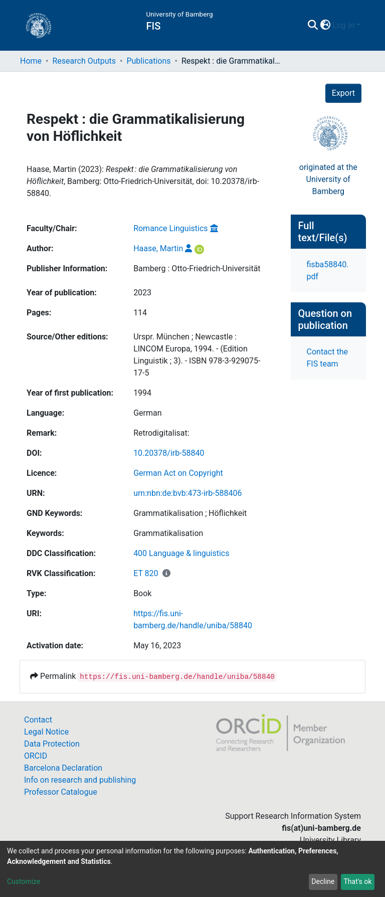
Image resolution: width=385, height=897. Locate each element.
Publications (148, 61)
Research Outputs (84, 61)
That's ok (357, 881)
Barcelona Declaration (63, 768)
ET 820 (145, 573)
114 (140, 312)
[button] (325, 26)
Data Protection (52, 744)
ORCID (35, 756)
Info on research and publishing (80, 780)
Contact (38, 720)
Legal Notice (46, 732)
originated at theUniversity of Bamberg (328, 179)
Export (343, 93)
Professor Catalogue (60, 792)
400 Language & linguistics (181, 553)
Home (31, 61)
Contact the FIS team (327, 358)
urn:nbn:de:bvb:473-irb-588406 (187, 493)
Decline (322, 881)
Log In (343, 25)
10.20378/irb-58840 (168, 453)
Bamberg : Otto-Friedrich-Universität (196, 268)
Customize (23, 881)
